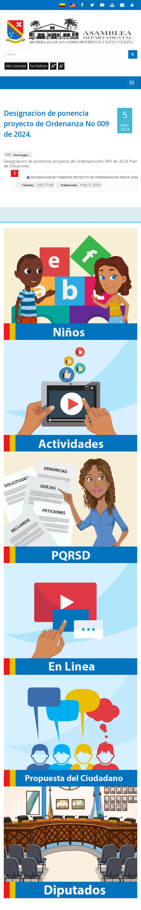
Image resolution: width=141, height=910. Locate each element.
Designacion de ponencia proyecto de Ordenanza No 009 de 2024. (81, 177)
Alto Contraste (16, 66)
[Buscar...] (70, 54)
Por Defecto (38, 66)
